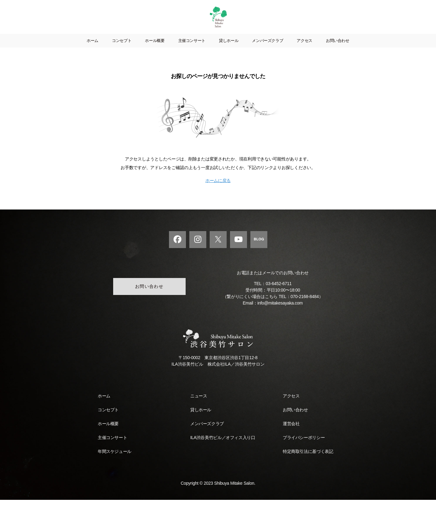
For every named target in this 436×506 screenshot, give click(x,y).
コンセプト (121, 46)
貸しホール (228, 46)
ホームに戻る (218, 186)
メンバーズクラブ (267, 46)
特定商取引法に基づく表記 (308, 457)
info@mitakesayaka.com (280, 309)
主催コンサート (191, 46)
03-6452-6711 (279, 289)
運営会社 (291, 429)
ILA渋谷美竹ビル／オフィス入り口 (222, 443)
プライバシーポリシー (304, 443)
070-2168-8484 (304, 302)
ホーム (92, 46)
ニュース (198, 402)
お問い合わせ (337, 46)
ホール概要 (154, 46)
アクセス (304, 46)
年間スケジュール (114, 457)
